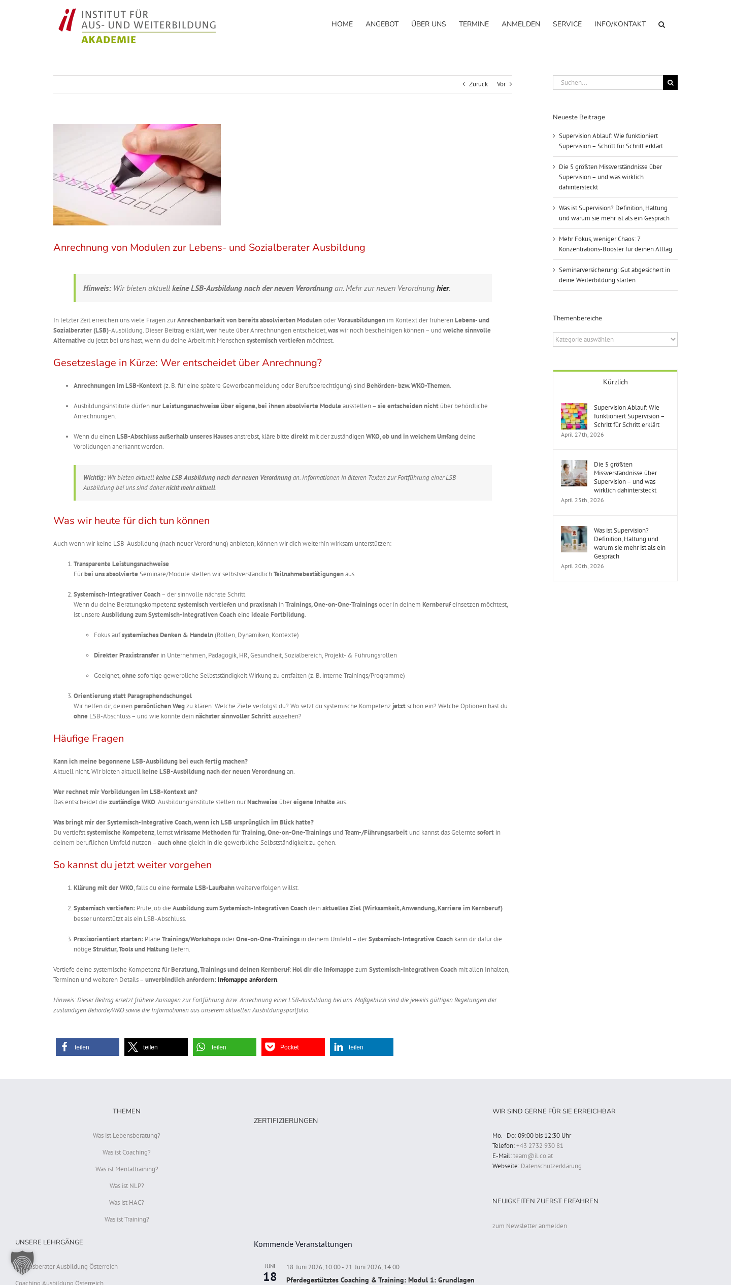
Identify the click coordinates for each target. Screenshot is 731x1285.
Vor (501, 84)
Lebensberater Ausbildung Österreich (66, 1266)
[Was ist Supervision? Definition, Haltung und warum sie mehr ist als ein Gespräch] (574, 530)
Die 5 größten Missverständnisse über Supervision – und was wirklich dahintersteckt (610, 176)
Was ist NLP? (127, 1185)
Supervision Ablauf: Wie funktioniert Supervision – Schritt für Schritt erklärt (629, 416)
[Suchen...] (608, 82)
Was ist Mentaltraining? (126, 1169)
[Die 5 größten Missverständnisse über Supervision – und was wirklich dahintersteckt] (574, 464)
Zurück (478, 84)
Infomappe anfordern (247, 979)
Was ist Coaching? (127, 1152)
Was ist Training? (127, 1219)
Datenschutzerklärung (551, 1166)
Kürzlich (615, 382)
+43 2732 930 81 (539, 1145)
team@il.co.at (533, 1155)
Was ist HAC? (126, 1202)
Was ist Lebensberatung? (126, 1135)
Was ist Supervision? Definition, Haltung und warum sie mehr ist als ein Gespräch (630, 543)
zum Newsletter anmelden (529, 1226)
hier (443, 288)
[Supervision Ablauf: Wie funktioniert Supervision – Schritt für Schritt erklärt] (574, 408)
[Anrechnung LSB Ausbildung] (282, 174)
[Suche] (670, 82)
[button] (661, 23)
